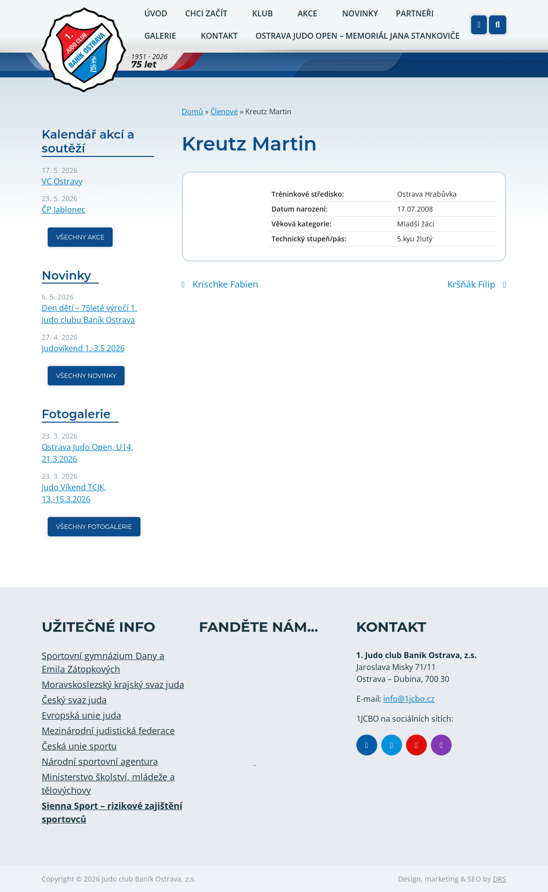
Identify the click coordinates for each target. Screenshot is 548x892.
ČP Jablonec (63, 209)
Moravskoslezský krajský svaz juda (113, 684)
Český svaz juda (74, 700)
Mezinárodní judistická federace (108, 731)
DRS (499, 879)
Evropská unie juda (81, 715)
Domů (192, 111)
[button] (497, 24)
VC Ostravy (62, 181)
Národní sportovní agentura (100, 761)
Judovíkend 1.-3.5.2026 (83, 348)
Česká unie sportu (79, 746)
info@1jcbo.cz (409, 698)
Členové (224, 111)
